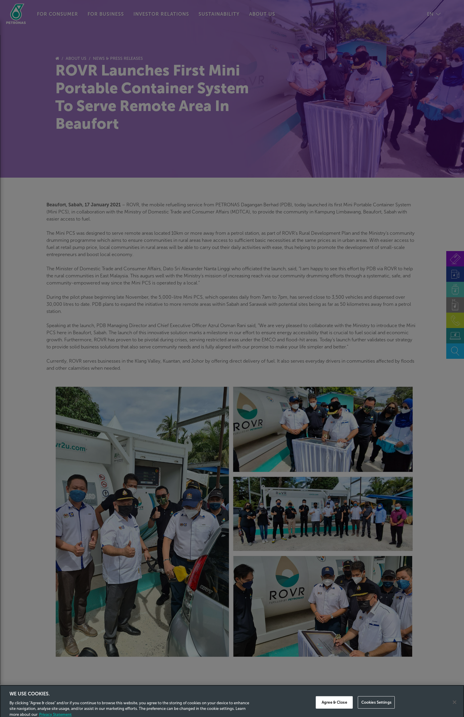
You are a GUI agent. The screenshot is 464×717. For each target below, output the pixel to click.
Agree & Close (334, 707)
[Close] (454, 707)
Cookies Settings (376, 707)
